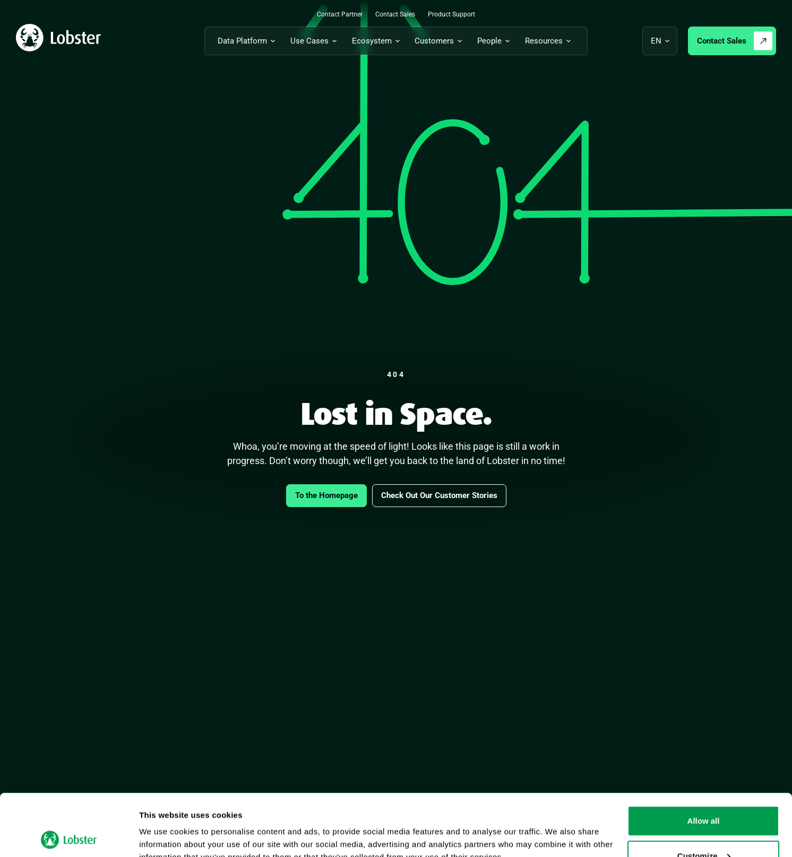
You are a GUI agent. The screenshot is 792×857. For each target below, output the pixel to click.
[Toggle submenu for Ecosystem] (377, 41)
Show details (163, 824)
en (656, 41)
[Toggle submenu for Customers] (440, 41)
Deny (703, 828)
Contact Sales (721, 41)
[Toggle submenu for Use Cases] (315, 41)
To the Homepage (326, 495)
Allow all (703, 759)
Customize (703, 794)
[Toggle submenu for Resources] (549, 41)
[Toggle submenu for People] (495, 41)
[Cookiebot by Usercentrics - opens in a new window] (68, 836)
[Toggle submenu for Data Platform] (248, 41)
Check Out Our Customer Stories (439, 495)
